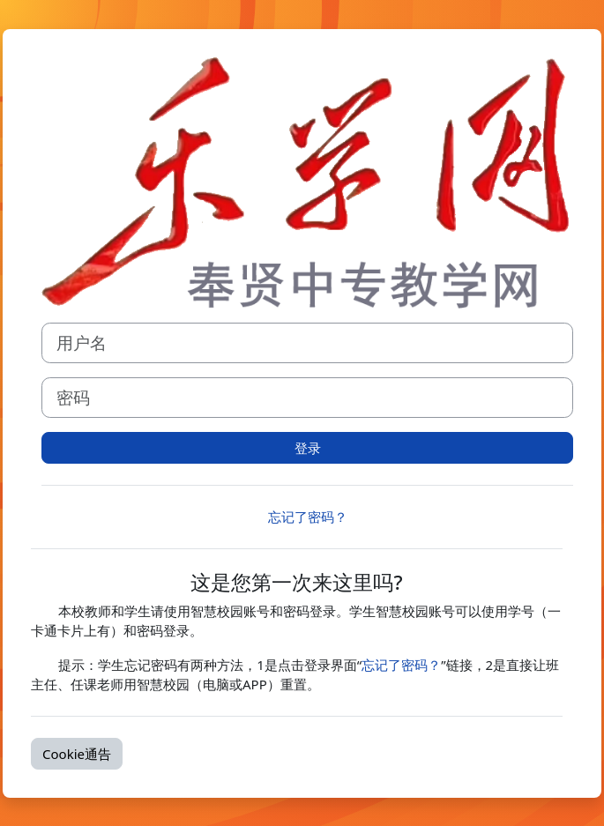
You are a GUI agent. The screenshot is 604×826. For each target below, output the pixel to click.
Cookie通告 (76, 754)
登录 (308, 448)
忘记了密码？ (307, 516)
